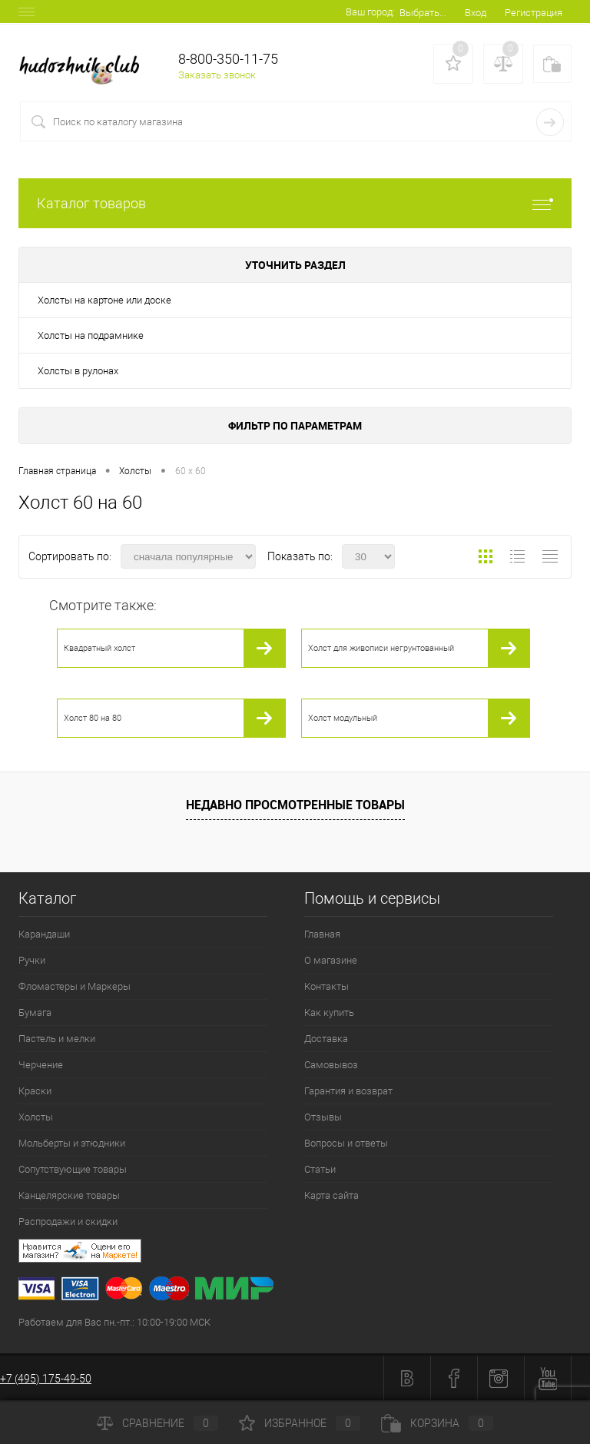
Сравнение (157, 1423)
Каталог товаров (295, 203)
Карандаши (44, 934)
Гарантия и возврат (348, 1091)
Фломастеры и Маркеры (74, 986)
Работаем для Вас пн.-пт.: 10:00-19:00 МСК (114, 1322)
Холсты (35, 1117)
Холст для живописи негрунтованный (381, 648)
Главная (322, 934)
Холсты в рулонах (78, 371)
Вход (475, 12)
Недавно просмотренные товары (295, 804)
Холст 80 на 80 (92, 718)
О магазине (330, 960)
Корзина (437, 1423)
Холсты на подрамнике (91, 335)
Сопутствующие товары (72, 1169)
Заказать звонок (217, 75)
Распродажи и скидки (68, 1221)
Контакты (326, 986)
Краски (34, 1091)
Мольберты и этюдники (71, 1143)
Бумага (34, 1012)
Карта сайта (331, 1195)
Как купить (329, 1012)
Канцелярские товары (69, 1195)
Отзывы (323, 1117)
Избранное (299, 1423)
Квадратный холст (99, 648)
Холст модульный (342, 718)
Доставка (326, 1038)
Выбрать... (422, 12)
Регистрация (533, 12)
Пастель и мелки (56, 1038)
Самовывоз (331, 1065)
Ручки (31, 960)
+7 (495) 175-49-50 (45, 1379)
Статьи (320, 1169)
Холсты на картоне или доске (104, 300)
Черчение (40, 1065)
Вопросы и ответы (346, 1143)
